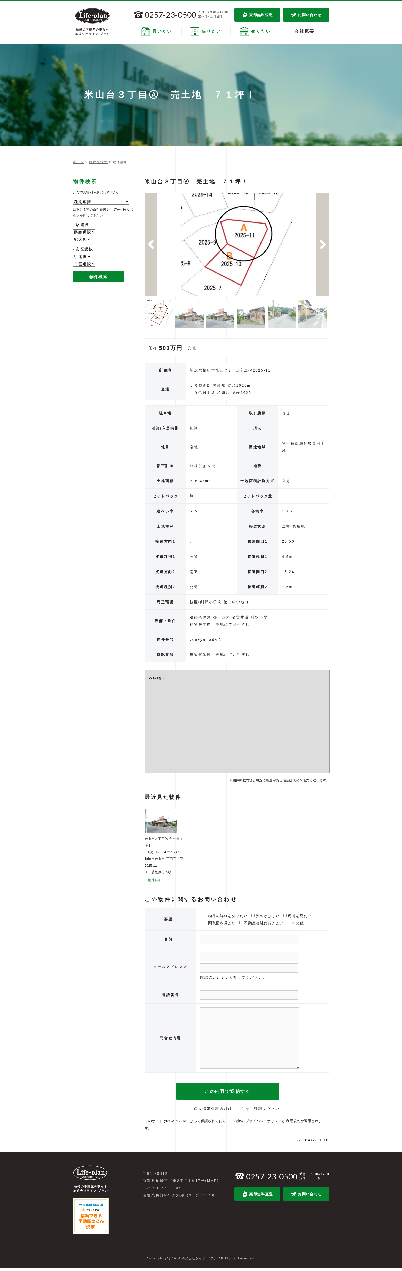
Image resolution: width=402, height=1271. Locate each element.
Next (322, 246)
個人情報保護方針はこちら (220, 1111)
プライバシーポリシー (264, 1124)
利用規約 (293, 1124)
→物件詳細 (153, 883)
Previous (151, 246)
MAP (212, 1183)
